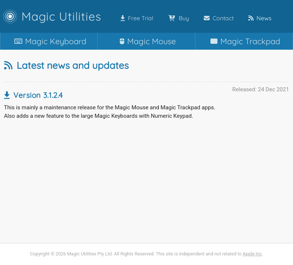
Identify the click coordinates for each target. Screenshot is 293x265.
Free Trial (135, 18)
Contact (217, 18)
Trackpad (243, 41)
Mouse (146, 41)
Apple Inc (252, 254)
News (258, 18)
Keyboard (48, 41)
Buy (177, 18)
